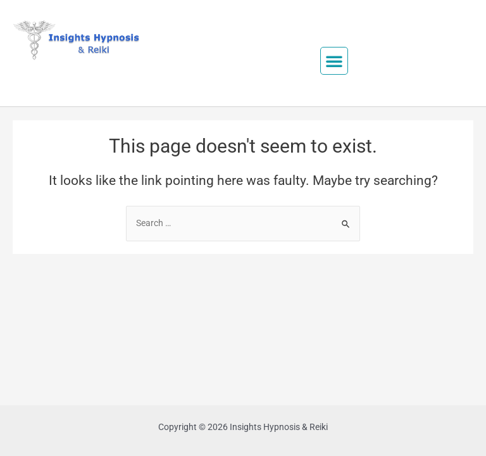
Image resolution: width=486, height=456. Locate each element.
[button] (334, 61)
